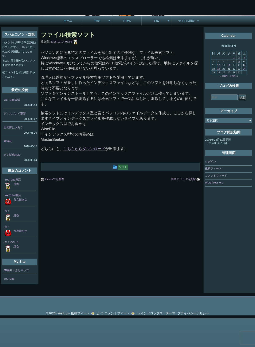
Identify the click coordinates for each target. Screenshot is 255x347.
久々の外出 (11, 270)
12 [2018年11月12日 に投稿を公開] (218, 93)
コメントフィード (216, 204)
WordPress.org (214, 211)
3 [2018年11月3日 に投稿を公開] (244, 86)
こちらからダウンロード (84, 177)
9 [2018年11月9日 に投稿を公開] (239, 90)
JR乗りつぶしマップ (16, 298)
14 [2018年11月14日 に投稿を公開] (228, 93)
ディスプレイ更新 (15, 142)
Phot (97, 49)
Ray (156, 49)
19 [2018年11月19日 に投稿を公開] (218, 97)
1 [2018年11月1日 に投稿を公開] (234, 86)
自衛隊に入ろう (13, 156)
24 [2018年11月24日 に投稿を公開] (244, 97)
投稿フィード (213, 197)
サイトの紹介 (186, 49)
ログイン (210, 190)
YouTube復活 (12, 128)
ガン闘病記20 (12, 183)
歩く (7, 239)
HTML (127, 49)
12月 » (234, 104)
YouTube (9, 307)
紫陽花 (8, 169)
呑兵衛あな (20, 228)
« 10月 (224, 104)
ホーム (68, 49)
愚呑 (16, 212)
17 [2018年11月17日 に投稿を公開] (244, 93)
